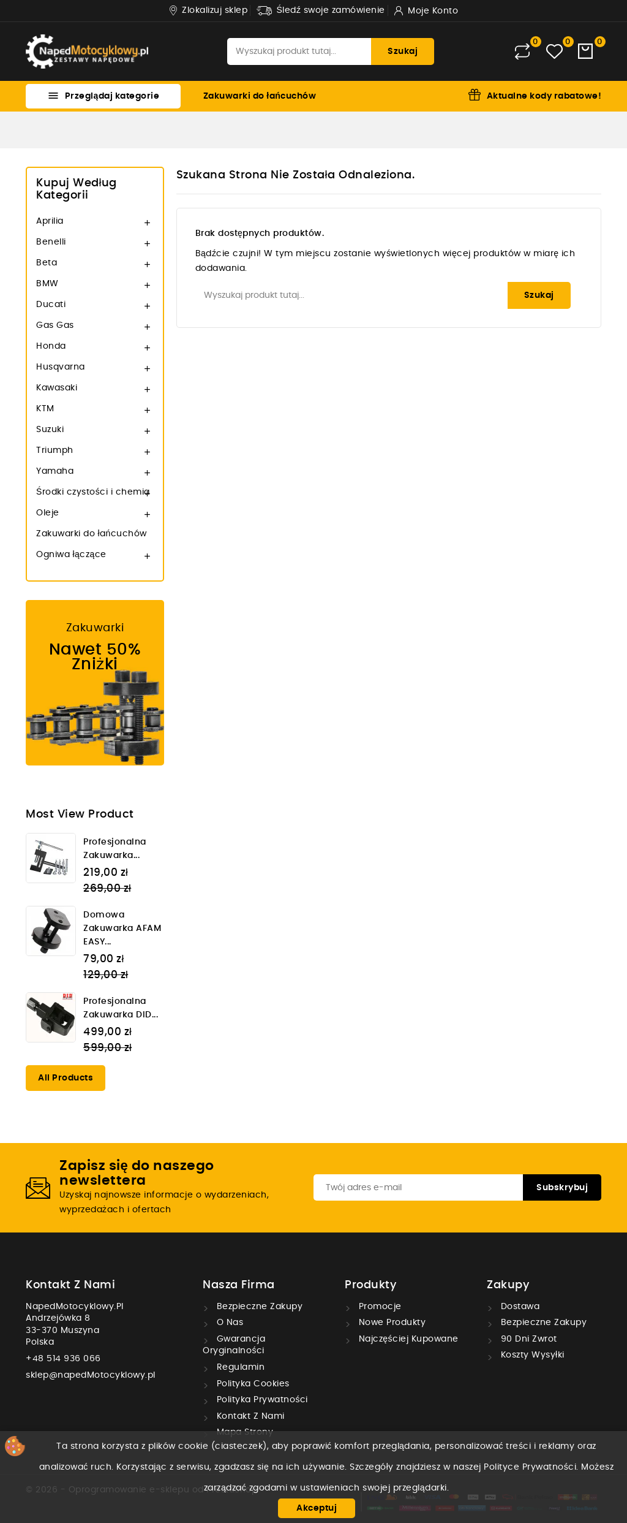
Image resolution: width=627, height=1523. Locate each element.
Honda (51, 346)
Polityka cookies (252, 1384)
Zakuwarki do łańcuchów (259, 96)
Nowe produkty (391, 1322)
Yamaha (54, 471)
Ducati (51, 304)
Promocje (379, 1306)
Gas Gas (55, 325)
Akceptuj (316, 1508)
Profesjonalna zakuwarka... (114, 849)
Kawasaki (56, 388)
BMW (47, 283)
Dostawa (518, 1306)
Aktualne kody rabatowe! (544, 96)
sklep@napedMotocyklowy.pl (91, 1375)
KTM (45, 408)
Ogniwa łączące (71, 554)
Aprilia (50, 221)
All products (65, 1078)
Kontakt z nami (70, 1285)
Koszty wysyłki (531, 1355)
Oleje (47, 513)
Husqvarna (60, 367)
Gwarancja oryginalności (234, 1345)
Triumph (54, 450)
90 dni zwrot (527, 1339)
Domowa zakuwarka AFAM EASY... (122, 928)
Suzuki (50, 429)
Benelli (51, 242)
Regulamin (239, 1367)
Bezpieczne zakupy (258, 1306)
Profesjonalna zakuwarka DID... (120, 1008)
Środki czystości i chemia (93, 492)
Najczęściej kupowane (407, 1339)
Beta (46, 263)
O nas (228, 1322)
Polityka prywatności (261, 1400)
